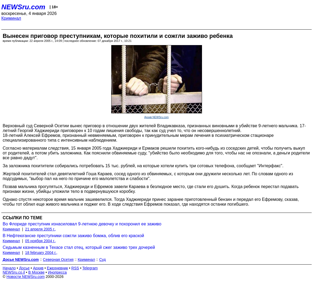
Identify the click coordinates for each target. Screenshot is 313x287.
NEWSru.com (23, 7)
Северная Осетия (58, 259)
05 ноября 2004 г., (40, 241)
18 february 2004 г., (41, 252)
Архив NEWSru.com (156, 117)
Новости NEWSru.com (25, 276)
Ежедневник (57, 268)
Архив (38, 268)
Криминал (11, 18)
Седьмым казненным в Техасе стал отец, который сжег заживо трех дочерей (79, 247)
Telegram (90, 268)
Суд (102, 259)
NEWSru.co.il (14, 272)
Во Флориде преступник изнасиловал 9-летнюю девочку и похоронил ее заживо (82, 224)
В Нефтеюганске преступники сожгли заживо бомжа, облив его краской (73, 235)
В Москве (36, 272)
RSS (75, 268)
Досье (24, 268)
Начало (9, 268)
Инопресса (57, 272)
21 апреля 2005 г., (40, 229)
